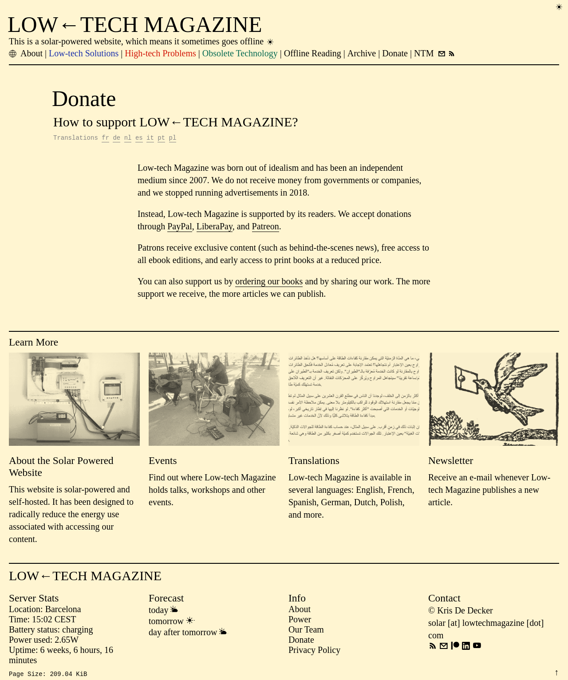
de (116, 138)
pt (161, 138)
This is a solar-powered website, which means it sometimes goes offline (142, 41)
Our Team (306, 631)
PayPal (179, 227)
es (139, 138)
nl (128, 138)
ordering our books (269, 282)
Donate (301, 641)
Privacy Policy (314, 651)
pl (173, 138)
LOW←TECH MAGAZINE (135, 24)
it (150, 138)
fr (105, 138)
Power (299, 620)
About (299, 610)
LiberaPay (215, 227)
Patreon (265, 227)
